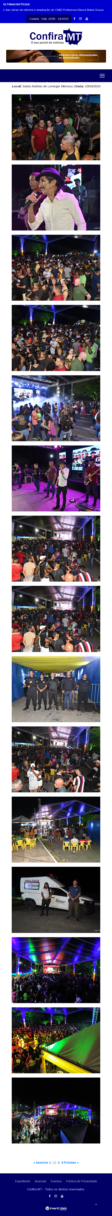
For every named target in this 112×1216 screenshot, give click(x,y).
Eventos (56, 1181)
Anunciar (41, 1181)
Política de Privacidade (81, 1181)
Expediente (22, 1181)
